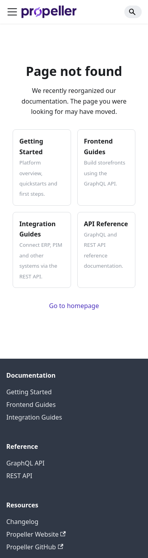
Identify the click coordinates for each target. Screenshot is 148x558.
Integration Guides (34, 417)
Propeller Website (36, 534)
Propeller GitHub (34, 547)
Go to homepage (74, 305)
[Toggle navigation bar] (12, 12)
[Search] (133, 12)
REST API (19, 475)
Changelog (22, 521)
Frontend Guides (31, 404)
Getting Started (29, 392)
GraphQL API (25, 463)
